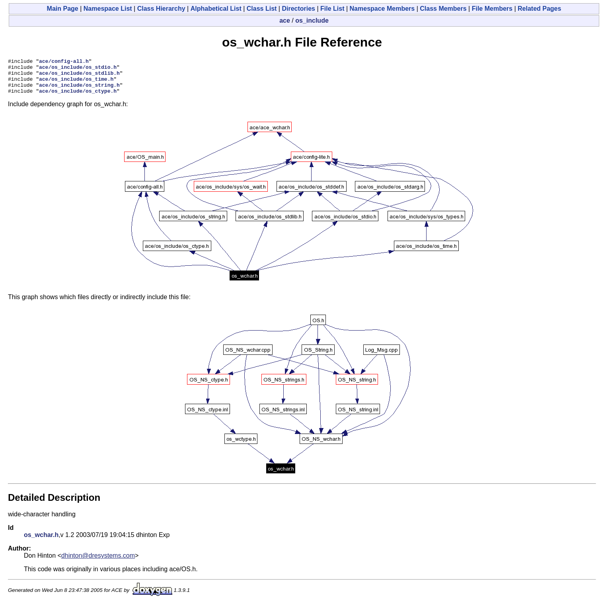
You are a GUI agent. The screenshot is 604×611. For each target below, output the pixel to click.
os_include (312, 20)
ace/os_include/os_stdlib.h (79, 76)
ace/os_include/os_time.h (76, 83)
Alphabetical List (216, 8)
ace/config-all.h (64, 62)
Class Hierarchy (161, 8)
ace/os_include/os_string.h (79, 90)
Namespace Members (382, 8)
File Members (492, 8)
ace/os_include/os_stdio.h (78, 69)
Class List (262, 8)
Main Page (62, 8)
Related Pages (539, 8)
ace (284, 20)
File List (332, 8)
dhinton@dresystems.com (98, 562)
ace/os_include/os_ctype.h (78, 97)
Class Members (443, 8)
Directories (298, 8)
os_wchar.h (41, 542)
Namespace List (108, 8)
